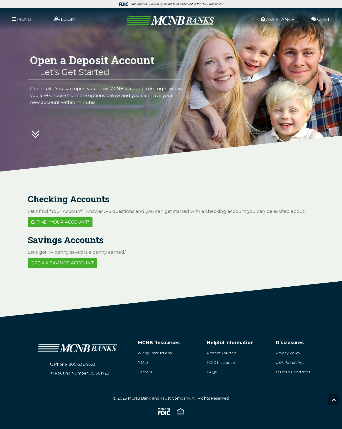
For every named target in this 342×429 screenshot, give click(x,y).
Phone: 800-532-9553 (72, 364)
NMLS (143, 362)
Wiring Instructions (155, 353)
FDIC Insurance (221, 362)
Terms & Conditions (293, 372)
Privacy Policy (288, 353)
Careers (145, 372)
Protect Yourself (221, 353)
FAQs (212, 372)
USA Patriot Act (290, 362)
